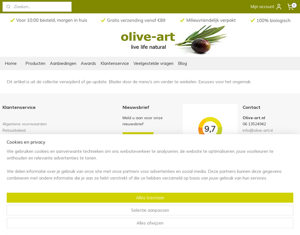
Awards (88, 63)
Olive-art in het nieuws (23, 172)
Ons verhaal (14, 165)
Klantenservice (115, 63)
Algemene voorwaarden (25, 123)
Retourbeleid (14, 130)
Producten (35, 63)
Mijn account (266, 6)
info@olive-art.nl (258, 130)
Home (11, 63)
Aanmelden (138, 137)
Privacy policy (15, 142)
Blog (182, 63)
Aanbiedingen (63, 63)
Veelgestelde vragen (153, 63)
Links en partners (18, 136)
